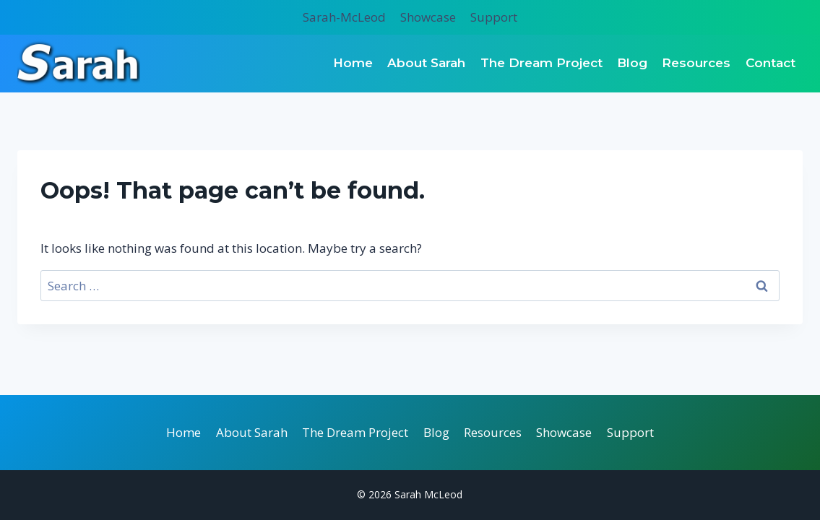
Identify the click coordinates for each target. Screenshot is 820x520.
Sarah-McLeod (344, 17)
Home (353, 63)
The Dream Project (541, 63)
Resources (696, 63)
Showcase (428, 17)
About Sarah (426, 63)
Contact (770, 63)
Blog (632, 63)
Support (493, 17)
